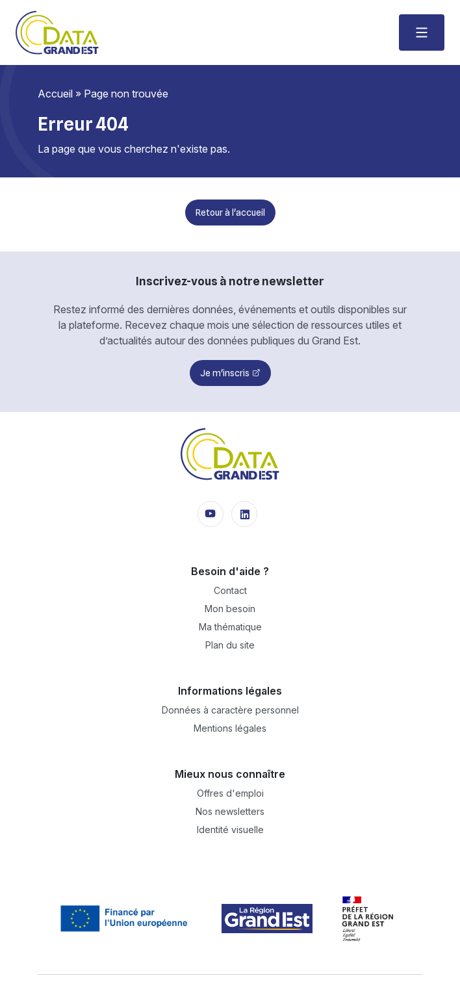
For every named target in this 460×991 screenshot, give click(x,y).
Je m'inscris (224, 373)
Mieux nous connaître (230, 773)
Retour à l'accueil (230, 212)
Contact (230, 590)
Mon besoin (230, 608)
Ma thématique (230, 626)
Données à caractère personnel (230, 709)
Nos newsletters (230, 811)
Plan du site (230, 644)
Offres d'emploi (230, 793)
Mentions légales (230, 728)
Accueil (55, 93)
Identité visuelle (230, 829)
